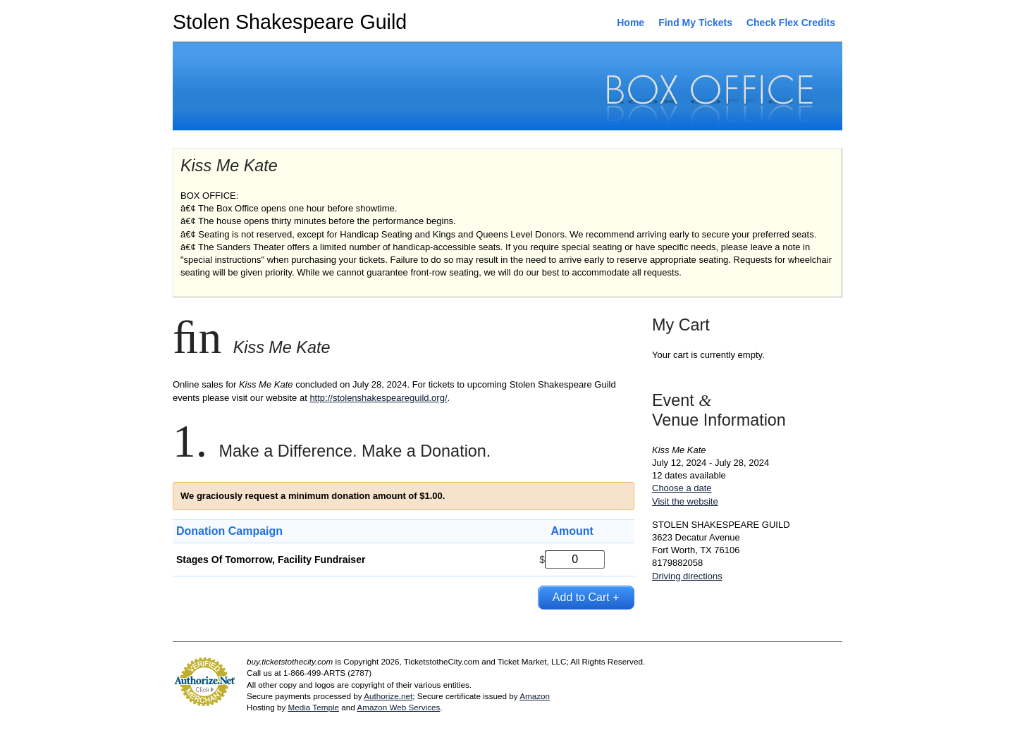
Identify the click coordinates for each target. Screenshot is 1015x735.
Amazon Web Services (398, 707)
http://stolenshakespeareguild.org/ (378, 398)
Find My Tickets (695, 22)
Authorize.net (388, 695)
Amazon (534, 695)
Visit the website (685, 501)
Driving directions (687, 576)
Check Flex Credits (790, 22)
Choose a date (682, 488)
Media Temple (313, 707)
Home (630, 22)
